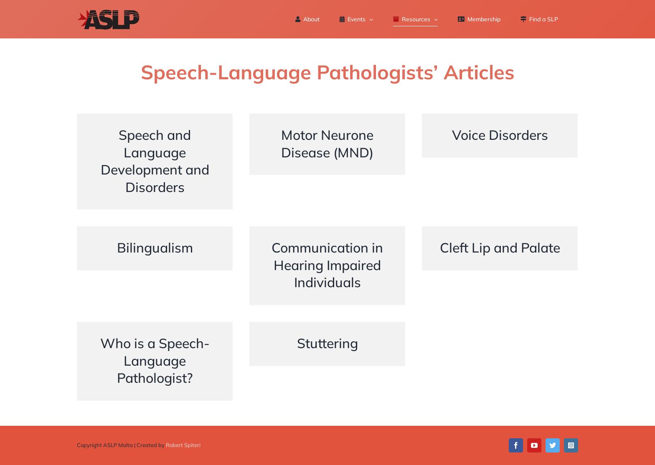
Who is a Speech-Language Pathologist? (155, 360)
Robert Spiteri (183, 445)
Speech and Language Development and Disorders (155, 160)
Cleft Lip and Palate (500, 265)
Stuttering (327, 360)
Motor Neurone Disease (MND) (327, 161)
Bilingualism (155, 265)
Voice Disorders (500, 160)
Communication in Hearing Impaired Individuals (327, 265)
